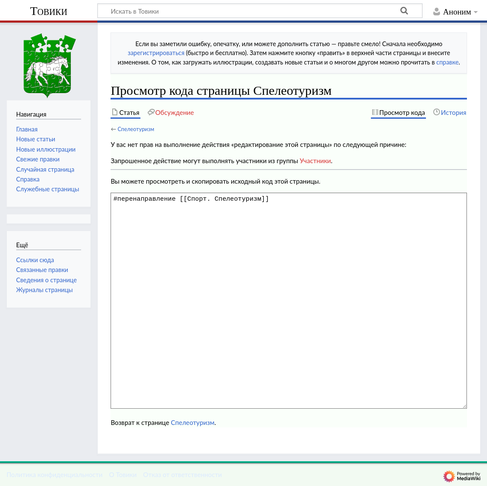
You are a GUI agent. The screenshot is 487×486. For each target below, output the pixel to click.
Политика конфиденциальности (54, 474)
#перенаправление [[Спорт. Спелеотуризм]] (289, 301)
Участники (315, 160)
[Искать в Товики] (260, 11)
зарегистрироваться (156, 52)
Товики (48, 11)
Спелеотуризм (135, 129)
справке (447, 62)
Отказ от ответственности (182, 474)
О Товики (123, 474)
